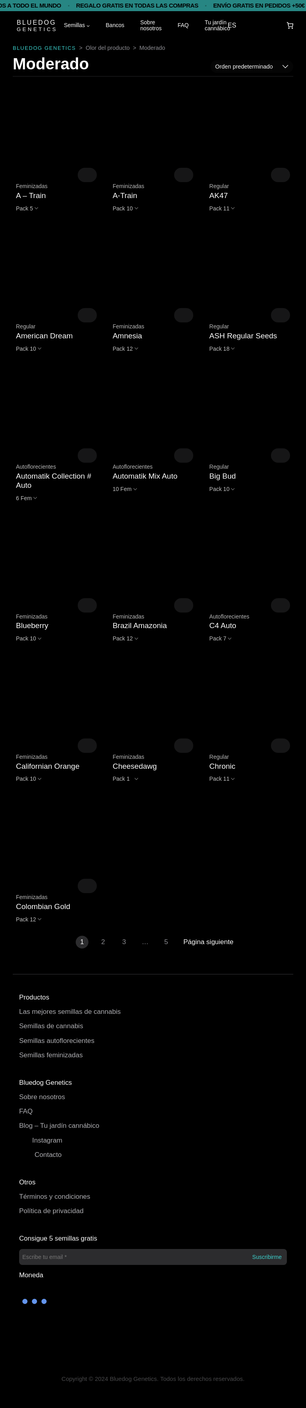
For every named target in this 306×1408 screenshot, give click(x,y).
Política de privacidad (51, 1211)
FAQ (26, 1111)
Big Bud (222, 476)
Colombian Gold (43, 906)
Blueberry (32, 625)
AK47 (218, 195)
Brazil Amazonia (140, 625)
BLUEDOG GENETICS (44, 48)
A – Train (31, 195)
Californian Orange (47, 766)
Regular (219, 186)
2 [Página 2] (103, 942)
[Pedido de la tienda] (251, 66)
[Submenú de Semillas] (88, 25)
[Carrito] (290, 25)
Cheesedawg (135, 766)
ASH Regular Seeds (243, 336)
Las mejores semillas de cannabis (70, 1011)
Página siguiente (208, 942)
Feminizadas (31, 186)
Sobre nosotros (42, 1097)
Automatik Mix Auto (145, 476)
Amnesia (127, 336)
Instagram (47, 1140)
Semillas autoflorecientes (56, 1041)
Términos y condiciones (54, 1196)
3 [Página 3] (124, 942)
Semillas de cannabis (51, 1026)
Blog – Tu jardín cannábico (59, 1125)
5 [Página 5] (166, 942)
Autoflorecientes (36, 466)
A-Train (125, 195)
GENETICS (37, 29)
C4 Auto (222, 625)
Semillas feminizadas (51, 1055)
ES (232, 25)
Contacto (48, 1155)
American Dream (44, 336)
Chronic (222, 766)
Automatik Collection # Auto (53, 480)
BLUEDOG (36, 22)
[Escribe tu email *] (153, 1257)
